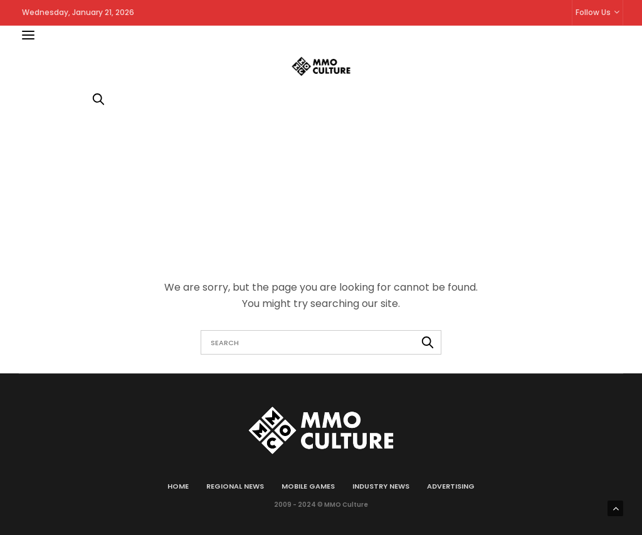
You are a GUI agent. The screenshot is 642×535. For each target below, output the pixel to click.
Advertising (451, 486)
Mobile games (308, 486)
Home (178, 486)
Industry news (380, 486)
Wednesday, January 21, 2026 (78, 12)
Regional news (235, 486)
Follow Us (593, 12)
